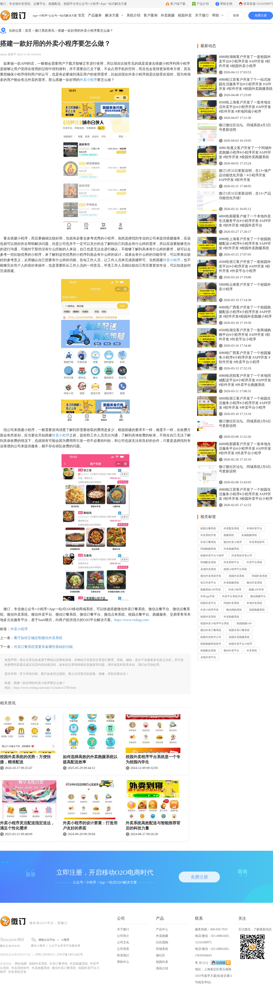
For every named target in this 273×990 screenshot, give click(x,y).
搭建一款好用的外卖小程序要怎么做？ (85, 30)
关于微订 (202, 15)
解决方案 (112, 15)
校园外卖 (185, 15)
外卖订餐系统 (208, 542)
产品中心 (162, 929)
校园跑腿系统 (257, 609)
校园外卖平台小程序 (212, 555)
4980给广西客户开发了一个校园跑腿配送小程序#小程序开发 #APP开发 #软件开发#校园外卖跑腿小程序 (245, 311)
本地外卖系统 (254, 603)
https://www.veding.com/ (131, 620)
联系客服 (258, 3)
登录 (236, 15)
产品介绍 (203, 3)
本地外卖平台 (254, 528)
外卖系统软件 (257, 542)
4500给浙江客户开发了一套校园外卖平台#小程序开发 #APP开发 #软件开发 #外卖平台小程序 (245, 266)
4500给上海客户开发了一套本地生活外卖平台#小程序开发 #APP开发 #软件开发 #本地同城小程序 (245, 106)
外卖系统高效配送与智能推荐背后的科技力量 (153, 825)
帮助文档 (226, 3)
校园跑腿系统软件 (210, 643)
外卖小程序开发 (209, 609)
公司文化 (123, 942)
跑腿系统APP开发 (210, 589)
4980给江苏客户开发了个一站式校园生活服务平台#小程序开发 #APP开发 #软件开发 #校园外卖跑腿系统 (246, 84)
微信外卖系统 (254, 582)
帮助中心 (123, 962)
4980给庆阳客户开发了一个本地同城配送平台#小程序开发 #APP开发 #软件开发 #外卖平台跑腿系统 (245, 380)
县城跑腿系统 (249, 535)
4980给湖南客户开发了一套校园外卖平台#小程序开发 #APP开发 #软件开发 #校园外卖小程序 (245, 61)
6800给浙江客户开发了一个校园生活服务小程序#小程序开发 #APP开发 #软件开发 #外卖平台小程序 (245, 403)
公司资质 (123, 949)
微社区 (160, 955)
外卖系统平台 (231, 562)
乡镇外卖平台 (208, 657)
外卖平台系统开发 (232, 596)
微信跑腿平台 (258, 596)
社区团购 (162, 942)
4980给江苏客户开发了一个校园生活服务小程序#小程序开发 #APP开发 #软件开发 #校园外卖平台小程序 (246, 494)
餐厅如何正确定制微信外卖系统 (38, 638)
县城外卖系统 (208, 569)
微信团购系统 (234, 609)
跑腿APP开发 (256, 589)
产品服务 (95, 15)
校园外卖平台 (208, 603)
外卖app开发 (207, 596)
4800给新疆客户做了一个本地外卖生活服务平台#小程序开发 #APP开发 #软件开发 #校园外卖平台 (245, 220)
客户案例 (151, 15)
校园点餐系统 (208, 528)
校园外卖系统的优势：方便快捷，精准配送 (25, 759)
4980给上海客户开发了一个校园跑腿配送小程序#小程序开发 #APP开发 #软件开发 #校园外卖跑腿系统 (245, 243)
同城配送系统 (208, 562)
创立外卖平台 (208, 582)
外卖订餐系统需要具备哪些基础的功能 (43, 647)
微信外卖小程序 (233, 542)
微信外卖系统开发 (210, 575)
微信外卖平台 (231, 650)
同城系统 (162, 949)
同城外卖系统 (259, 575)
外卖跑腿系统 (231, 548)
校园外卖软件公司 (210, 637)
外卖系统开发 (208, 535)
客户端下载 (177, 3)
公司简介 (123, 936)
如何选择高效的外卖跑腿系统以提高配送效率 (90, 759)
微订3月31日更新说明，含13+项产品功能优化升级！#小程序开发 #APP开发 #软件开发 (245, 175)
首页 (81, 15)
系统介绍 (133, 15)
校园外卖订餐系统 (239, 630)
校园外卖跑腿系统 (239, 637)
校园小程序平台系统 (235, 569)
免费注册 (261, 15)
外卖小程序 (88, 80)
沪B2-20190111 (45, 954)
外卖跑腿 (168, 15)
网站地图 (21, 963)
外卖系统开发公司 (241, 555)
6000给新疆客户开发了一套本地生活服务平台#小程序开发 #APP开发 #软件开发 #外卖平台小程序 (245, 448)
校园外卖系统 (236, 575)
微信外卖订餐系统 (210, 630)
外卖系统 (252, 650)
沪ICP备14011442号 (70, 954)
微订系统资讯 (44, 30)
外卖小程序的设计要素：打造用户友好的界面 (90, 825)
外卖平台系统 (254, 562)
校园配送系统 (208, 650)
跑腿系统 (229, 535)
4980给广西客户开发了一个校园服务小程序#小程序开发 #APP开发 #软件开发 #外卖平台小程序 (245, 357)
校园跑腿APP (244, 623)
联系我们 (123, 955)
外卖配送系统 (231, 528)
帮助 (215, 15)
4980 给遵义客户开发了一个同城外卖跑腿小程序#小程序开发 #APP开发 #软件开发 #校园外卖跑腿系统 (245, 152)
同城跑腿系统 (208, 548)
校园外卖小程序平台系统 (214, 623)
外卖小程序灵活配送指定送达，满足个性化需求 (27, 825)
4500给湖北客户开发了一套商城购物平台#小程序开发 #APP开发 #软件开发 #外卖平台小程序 (245, 334)
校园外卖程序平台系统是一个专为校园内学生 (153, 759)
